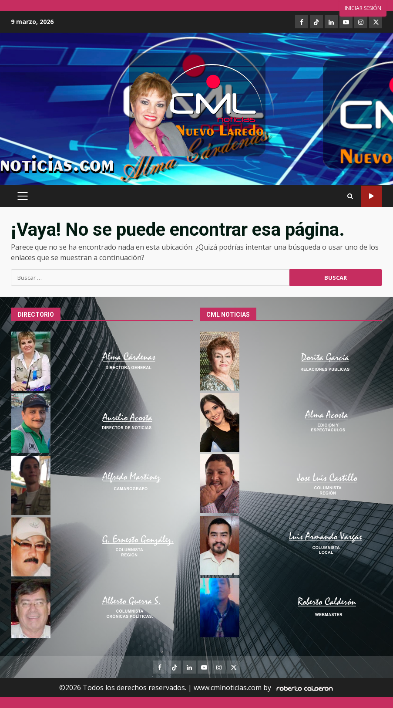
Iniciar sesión (363, 8)
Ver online (371, 196)
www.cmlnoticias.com (228, 687)
